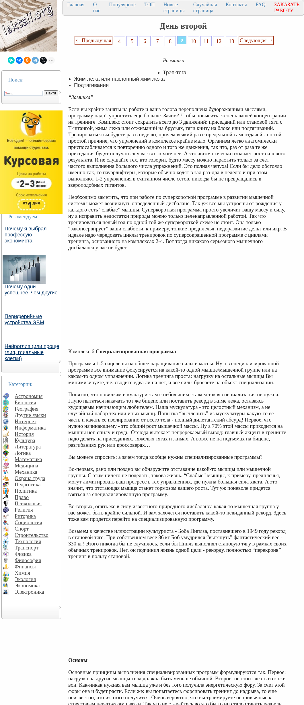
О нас (96, 7)
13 (231, 41)
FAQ (261, 4)
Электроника (29, 592)
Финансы (25, 567)
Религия (24, 510)
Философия (28, 560)
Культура (25, 440)
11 (206, 41)
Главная (75, 4)
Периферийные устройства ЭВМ (24, 319)
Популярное (122, 4)
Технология (28, 541)
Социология (28, 522)
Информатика (30, 428)
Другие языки (30, 415)
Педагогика (28, 484)
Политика (26, 491)
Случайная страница (205, 7)
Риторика (25, 516)
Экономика (27, 585)
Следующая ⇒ (256, 40)
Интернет (25, 421)
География (26, 409)
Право (22, 497)
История (24, 434)
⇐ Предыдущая (93, 40)
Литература (28, 447)
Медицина (26, 466)
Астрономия (29, 396)
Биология (25, 402)
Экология (25, 579)
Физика (23, 554)
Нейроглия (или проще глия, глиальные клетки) (32, 352)
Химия (22, 573)
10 (193, 41)
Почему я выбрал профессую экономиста (26, 235)
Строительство (31, 535)
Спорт (22, 529)
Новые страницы (174, 7)
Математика (28, 459)
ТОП (149, 4)
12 (219, 41)
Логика (23, 453)
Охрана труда (30, 478)
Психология (28, 503)
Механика (26, 472)
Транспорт (26, 548)
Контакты (236, 4)
